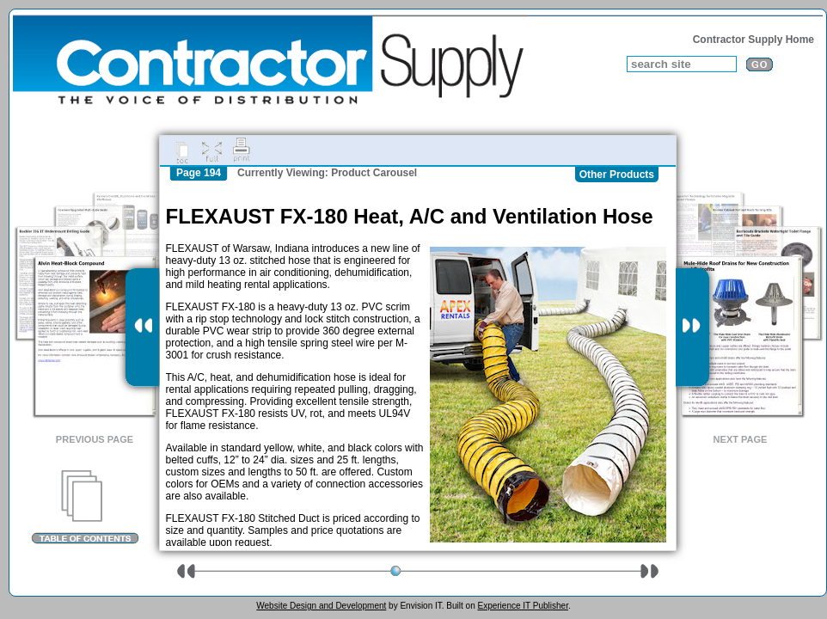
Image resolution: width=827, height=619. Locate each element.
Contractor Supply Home (753, 40)
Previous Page (94, 439)
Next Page (741, 439)
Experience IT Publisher (522, 605)
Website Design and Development (321, 605)
